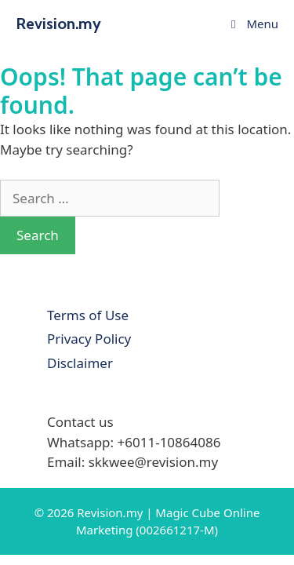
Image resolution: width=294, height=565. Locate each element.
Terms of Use (88, 315)
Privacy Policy (89, 339)
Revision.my (58, 23)
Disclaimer (80, 363)
